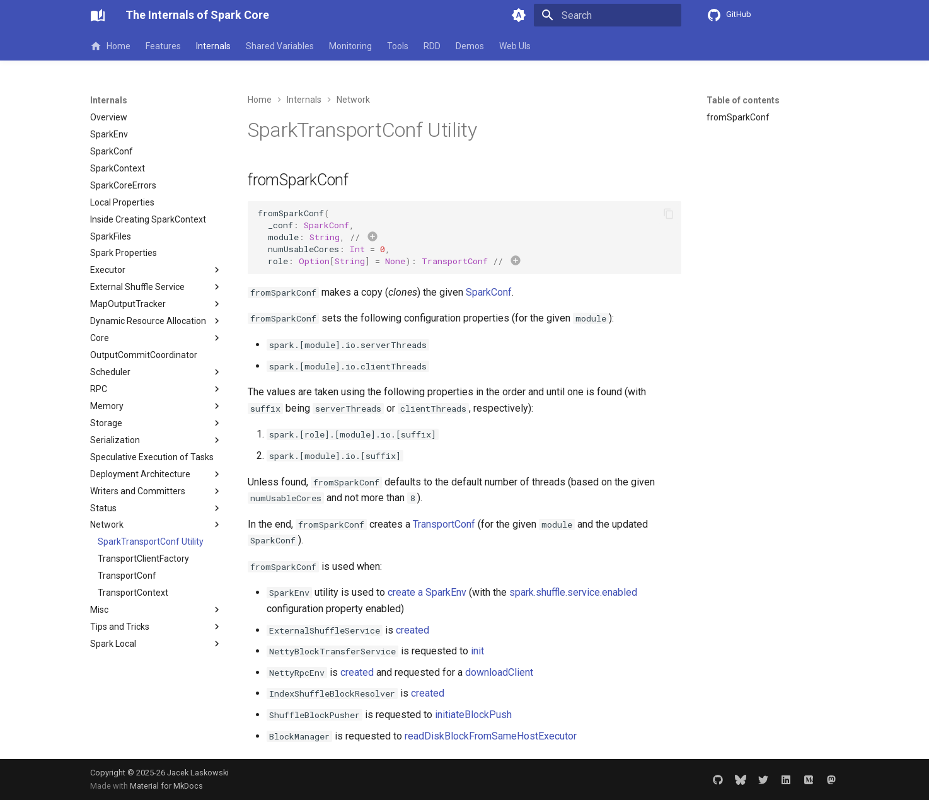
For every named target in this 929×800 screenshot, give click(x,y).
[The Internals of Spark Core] (97, 15)
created (412, 630)
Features (163, 46)
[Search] (607, 15)
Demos (470, 46)
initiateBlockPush (473, 715)
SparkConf (489, 292)
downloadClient (499, 672)
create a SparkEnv (427, 592)
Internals (213, 46)
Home (110, 46)
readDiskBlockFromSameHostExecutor (491, 736)
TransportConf (444, 524)
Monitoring (350, 46)
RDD (432, 46)
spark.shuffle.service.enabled (573, 592)
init (477, 651)
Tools (397, 46)
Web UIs (515, 46)
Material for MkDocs (166, 786)
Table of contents (743, 100)
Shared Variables (280, 46)
